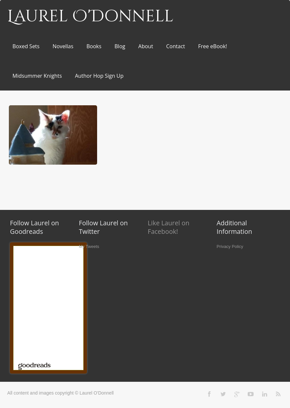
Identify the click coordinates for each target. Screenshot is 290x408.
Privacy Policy (230, 246)
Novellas (62, 46)
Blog (119, 46)
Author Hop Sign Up (99, 75)
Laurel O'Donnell (90, 16)
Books (93, 46)
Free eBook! (212, 46)
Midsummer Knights (37, 75)
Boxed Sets (25, 46)
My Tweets (89, 246)
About (145, 46)
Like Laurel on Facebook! (168, 227)
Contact (175, 46)
